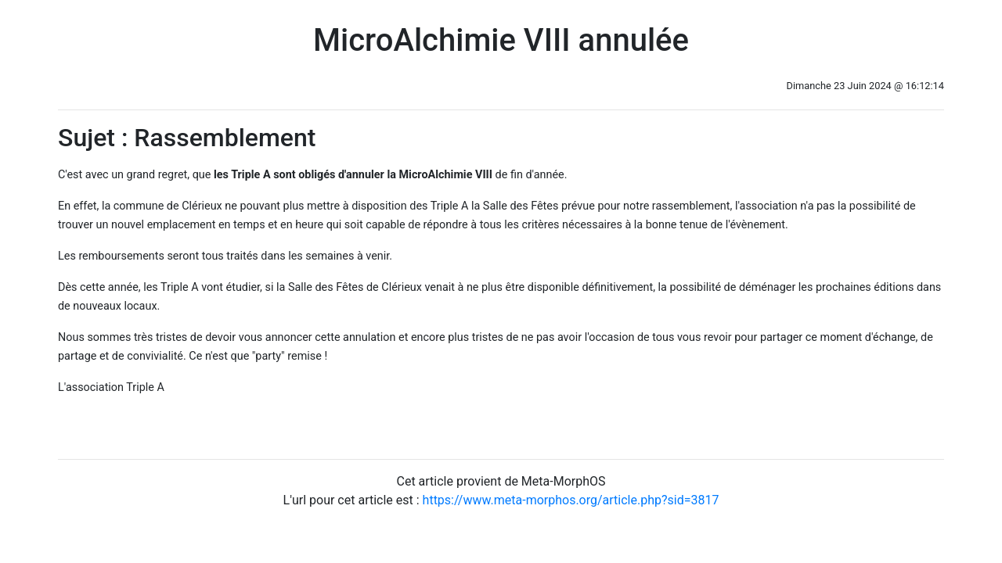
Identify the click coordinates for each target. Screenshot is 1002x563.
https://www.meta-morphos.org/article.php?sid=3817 (571, 500)
